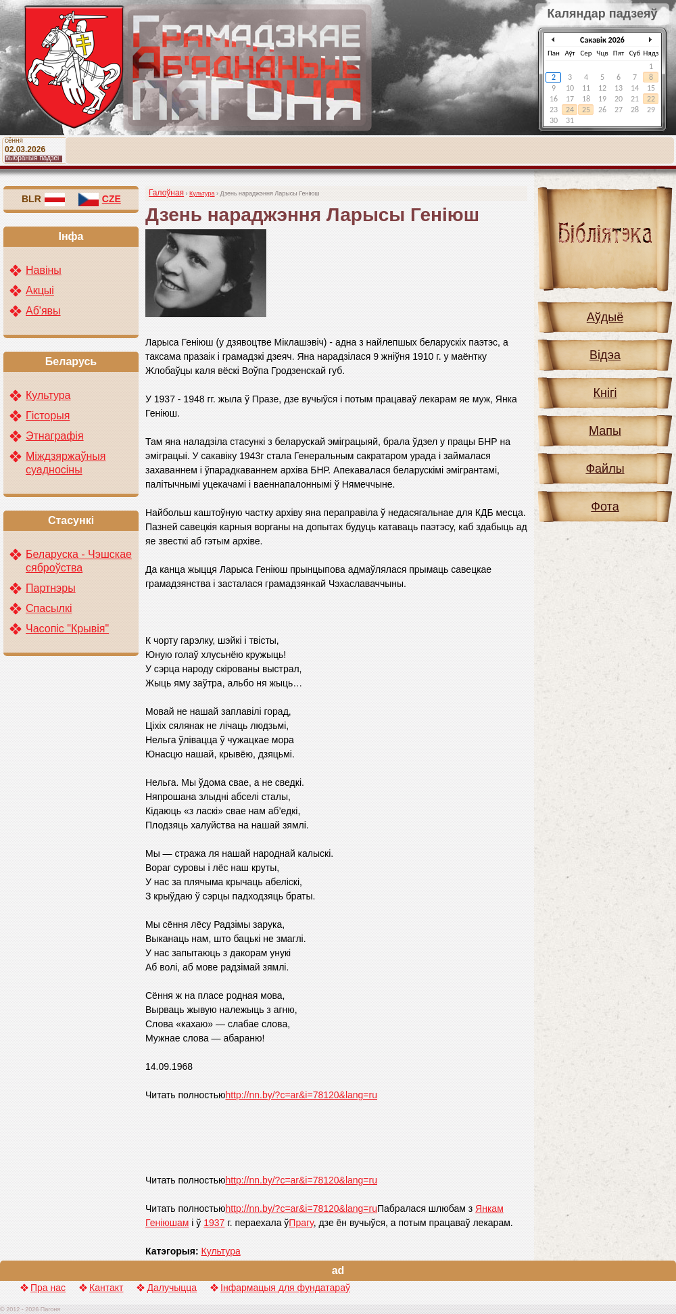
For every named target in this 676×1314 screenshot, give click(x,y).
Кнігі (605, 393)
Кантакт (106, 1287)
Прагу (301, 1222)
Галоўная (166, 192)
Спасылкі (49, 608)
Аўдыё (605, 317)
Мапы (605, 431)
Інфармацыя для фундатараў (285, 1287)
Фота (605, 506)
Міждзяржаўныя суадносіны (65, 462)
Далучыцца (172, 1287)
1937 (213, 1222)
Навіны (44, 270)
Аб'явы (43, 310)
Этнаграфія (55, 436)
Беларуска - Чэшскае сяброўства (79, 560)
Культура (201, 193)
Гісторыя (48, 415)
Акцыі (40, 290)
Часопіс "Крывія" (67, 628)
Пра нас (48, 1287)
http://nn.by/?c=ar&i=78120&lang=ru (301, 1094)
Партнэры (51, 588)
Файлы (604, 468)
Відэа (605, 355)
